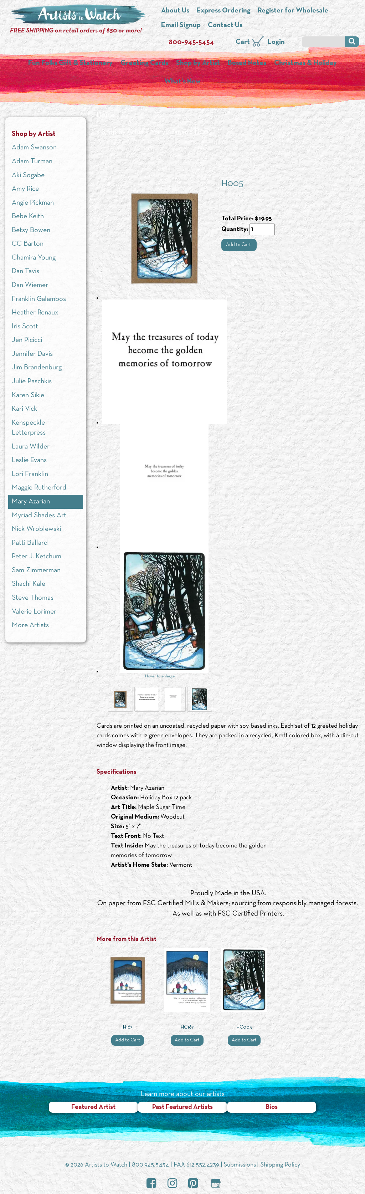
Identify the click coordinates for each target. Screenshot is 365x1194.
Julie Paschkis (32, 381)
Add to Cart (239, 244)
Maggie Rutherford (39, 488)
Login (276, 42)
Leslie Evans (29, 460)
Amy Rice (25, 189)
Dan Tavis (25, 271)
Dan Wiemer (30, 285)
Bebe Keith (28, 216)
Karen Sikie (28, 395)
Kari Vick (24, 409)
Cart (243, 42)
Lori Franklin (30, 474)
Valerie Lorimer (34, 612)
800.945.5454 (150, 1165)
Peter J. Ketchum (36, 556)
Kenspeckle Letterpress (29, 428)
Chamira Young (34, 258)
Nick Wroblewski (36, 529)
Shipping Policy (280, 1165)
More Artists (30, 625)
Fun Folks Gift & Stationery (70, 63)
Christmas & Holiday (305, 63)
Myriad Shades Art (39, 515)
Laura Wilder (31, 447)
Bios (272, 1107)
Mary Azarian (169, 132)
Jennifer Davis (32, 354)
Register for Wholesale (293, 10)
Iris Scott (25, 326)
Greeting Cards (144, 63)
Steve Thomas (32, 598)
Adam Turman (32, 161)
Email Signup (181, 25)
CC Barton (27, 244)
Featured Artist (93, 1107)
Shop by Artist (198, 63)
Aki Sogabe (28, 175)
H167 (127, 1027)
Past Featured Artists (182, 1107)
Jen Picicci (27, 340)
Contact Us (225, 25)
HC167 (187, 1027)
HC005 (244, 1027)
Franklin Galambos (39, 299)
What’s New (182, 81)
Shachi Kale (28, 584)
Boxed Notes (247, 63)
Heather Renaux (35, 312)
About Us (175, 10)
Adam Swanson (34, 147)
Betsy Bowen (31, 230)
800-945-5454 (191, 42)
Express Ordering (223, 10)
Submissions (239, 1165)
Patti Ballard (30, 543)
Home (105, 115)
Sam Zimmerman (36, 570)
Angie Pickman (33, 203)
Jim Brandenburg (37, 367)
